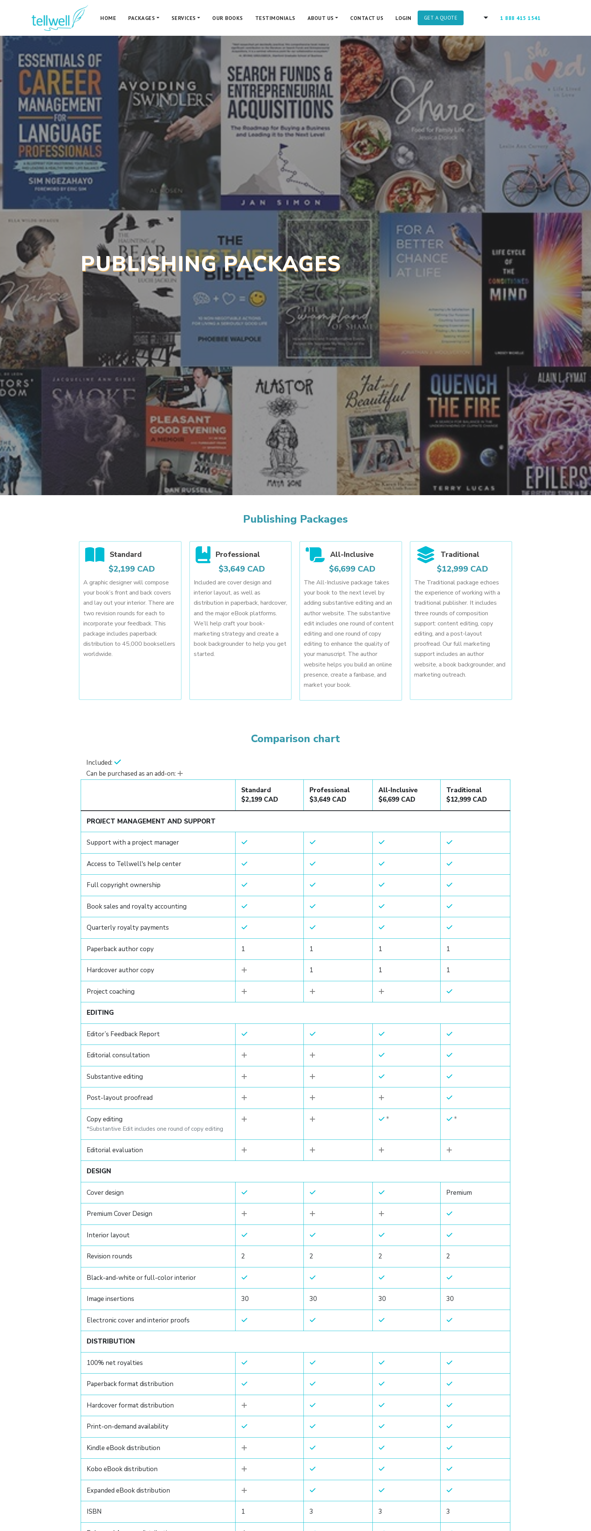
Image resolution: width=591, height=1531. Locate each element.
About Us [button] (321, 18)
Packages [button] (141, 18)
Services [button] (183, 18)
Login (403, 18)
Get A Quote (441, 17)
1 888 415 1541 (520, 18)
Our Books (227, 18)
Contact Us (366, 18)
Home (108, 18)
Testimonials (275, 18)
